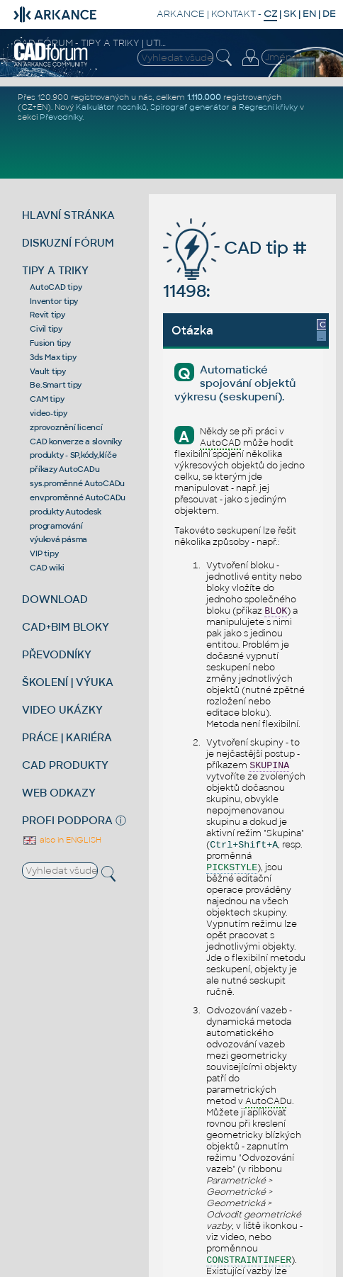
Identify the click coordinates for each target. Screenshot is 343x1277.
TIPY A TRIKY (55, 270)
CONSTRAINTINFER (248, 1260)
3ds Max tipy (53, 357)
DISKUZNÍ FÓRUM (68, 242)
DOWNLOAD (55, 599)
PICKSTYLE (231, 867)
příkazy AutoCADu (64, 469)
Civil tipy (46, 329)
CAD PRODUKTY (65, 765)
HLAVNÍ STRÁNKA (68, 215)
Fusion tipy (50, 343)
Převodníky (61, 117)
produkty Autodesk (65, 512)
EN (309, 14)
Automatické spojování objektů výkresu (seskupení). (234, 383)
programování (56, 526)
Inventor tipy (54, 301)
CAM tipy (47, 399)
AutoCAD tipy (55, 287)
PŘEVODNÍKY (56, 654)
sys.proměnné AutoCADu (77, 483)
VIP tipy (44, 553)
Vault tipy (48, 371)
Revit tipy (47, 315)
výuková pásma (58, 539)
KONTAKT (233, 14)
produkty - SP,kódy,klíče (73, 455)
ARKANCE (181, 14)
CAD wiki (47, 568)
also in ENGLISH (61, 840)
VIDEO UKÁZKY (62, 709)
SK (289, 14)
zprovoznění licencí (66, 427)
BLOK (275, 611)
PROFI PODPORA (67, 820)
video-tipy (48, 413)
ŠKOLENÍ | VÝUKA (67, 682)
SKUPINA (269, 765)
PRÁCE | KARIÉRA (67, 737)
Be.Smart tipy (55, 385)
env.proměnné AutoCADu (77, 497)
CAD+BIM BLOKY (65, 627)
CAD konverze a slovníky (75, 441)
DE (329, 14)
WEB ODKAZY (59, 792)
